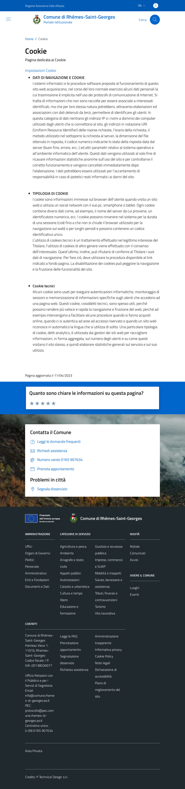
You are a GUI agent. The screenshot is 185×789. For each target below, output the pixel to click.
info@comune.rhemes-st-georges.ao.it (39, 698)
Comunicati (137, 553)
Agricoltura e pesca (73, 546)
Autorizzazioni (69, 579)
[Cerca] (155, 20)
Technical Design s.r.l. (53, 776)
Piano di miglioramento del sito (107, 689)
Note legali (102, 662)
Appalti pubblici (70, 573)
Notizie (135, 546)
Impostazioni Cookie (40, 70)
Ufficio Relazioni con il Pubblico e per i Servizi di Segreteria (39, 680)
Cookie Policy (104, 656)
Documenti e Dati (37, 586)
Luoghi (134, 587)
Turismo (100, 606)
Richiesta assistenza (74, 669)
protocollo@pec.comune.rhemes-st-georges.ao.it (39, 715)
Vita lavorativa (105, 613)
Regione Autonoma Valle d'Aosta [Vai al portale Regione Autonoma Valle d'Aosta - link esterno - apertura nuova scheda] (44, 6)
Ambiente (67, 553)
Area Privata (33, 750)
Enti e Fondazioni (37, 579)
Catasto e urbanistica (74, 586)
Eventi (134, 594)
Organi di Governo (37, 553)
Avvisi (134, 559)
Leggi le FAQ (68, 636)
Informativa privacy (108, 649)
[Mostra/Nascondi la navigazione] (8, 19)
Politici (29, 559)
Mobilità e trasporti (108, 573)
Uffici (28, 546)
